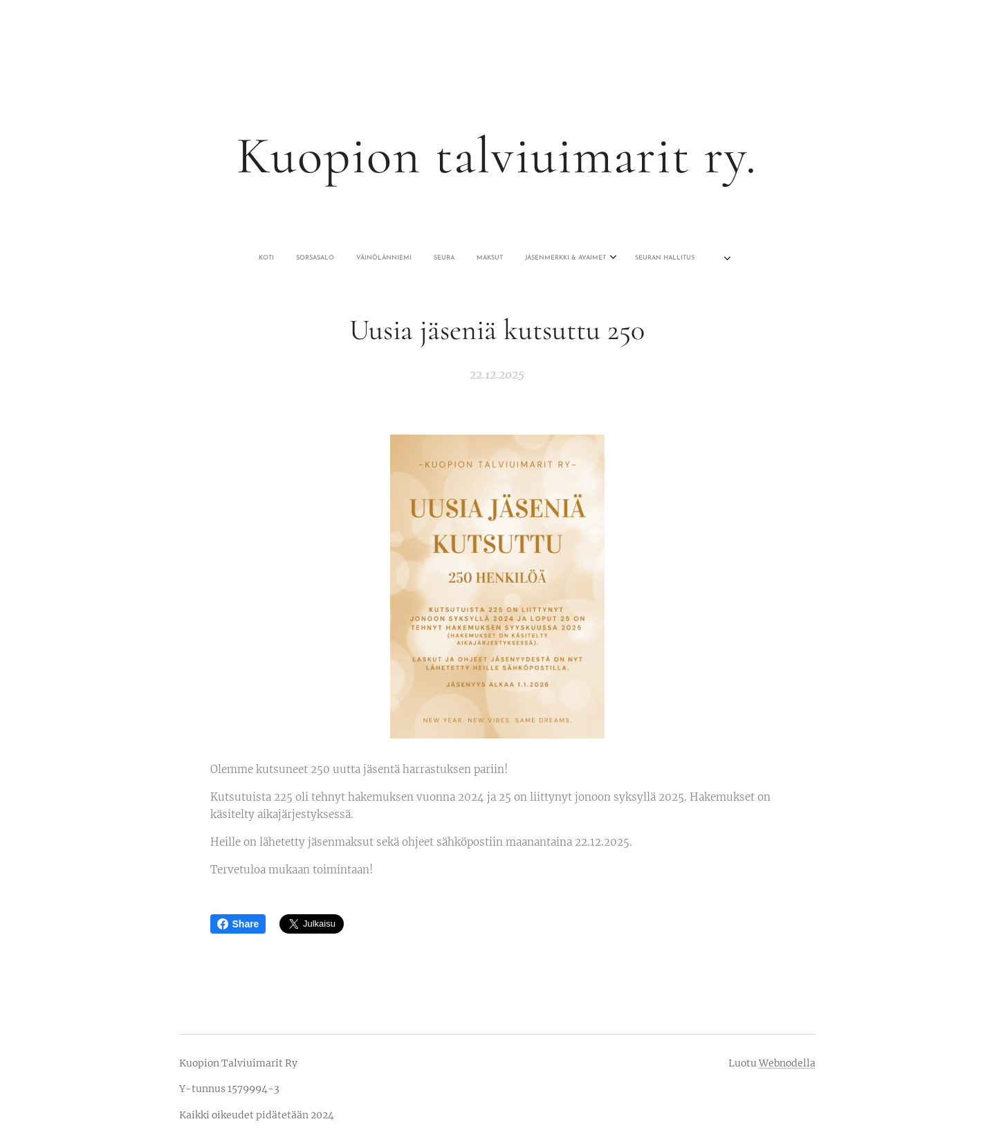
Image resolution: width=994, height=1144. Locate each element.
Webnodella (787, 1063)
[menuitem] (413, 258)
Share (238, 923)
